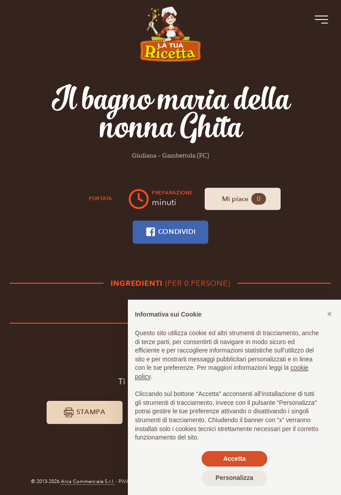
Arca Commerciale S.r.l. (88, 481)
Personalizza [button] (235, 477)
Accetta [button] (234, 458)
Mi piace (244, 198)
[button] (329, 314)
